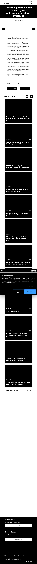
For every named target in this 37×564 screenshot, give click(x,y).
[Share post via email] (19, 83)
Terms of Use (21, 549)
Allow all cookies (30, 291)
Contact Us (6, 549)
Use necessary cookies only (18, 291)
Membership (18, 525)
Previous (12, 88)
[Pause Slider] (28, 390)
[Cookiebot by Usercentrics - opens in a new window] (31, 271)
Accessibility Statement (23, 550)
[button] (31, 1)
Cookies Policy (6, 552)
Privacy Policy (21, 552)
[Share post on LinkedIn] (17, 83)
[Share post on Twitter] (15, 83)
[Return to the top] (5, 545)
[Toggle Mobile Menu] (31, 3)
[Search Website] (29, 3)
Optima (31, 561)
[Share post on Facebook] (13, 83)
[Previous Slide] (3, 29)
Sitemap (5, 550)
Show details (30, 286)
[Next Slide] (33, 29)
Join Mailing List (18, 539)
